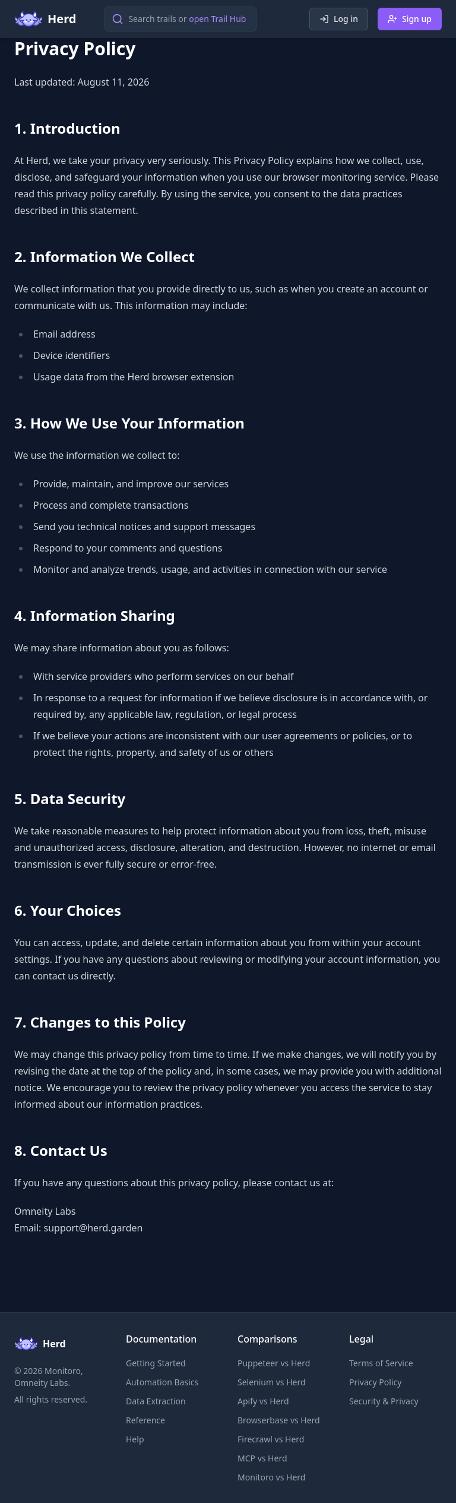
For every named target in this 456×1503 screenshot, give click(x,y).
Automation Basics (162, 1382)
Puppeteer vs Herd (274, 1363)
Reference (145, 1420)
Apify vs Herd (263, 1401)
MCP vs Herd (262, 1458)
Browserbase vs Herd (279, 1420)
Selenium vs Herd (272, 1382)
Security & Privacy (384, 1401)
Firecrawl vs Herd (271, 1439)
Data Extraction (156, 1401)
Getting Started (156, 1363)
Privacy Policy (375, 1382)
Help (135, 1439)
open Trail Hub (217, 18)
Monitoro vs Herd (271, 1477)
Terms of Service (381, 1363)
